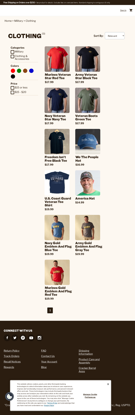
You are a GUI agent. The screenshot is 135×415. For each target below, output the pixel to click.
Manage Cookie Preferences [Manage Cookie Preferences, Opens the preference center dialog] (90, 396)
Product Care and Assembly (89, 360)
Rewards (9, 365)
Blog (44, 365)
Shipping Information (86, 351)
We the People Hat (88, 158)
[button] (9, 396)
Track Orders (11, 354)
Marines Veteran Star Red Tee (59, 76)
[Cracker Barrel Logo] (67, 10)
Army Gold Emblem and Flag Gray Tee (89, 245)
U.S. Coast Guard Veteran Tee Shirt (59, 201)
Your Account (49, 360)
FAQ (43, 349)
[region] (60, 395)
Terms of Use (52, 403)
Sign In (123, 10)
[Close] (108, 384)
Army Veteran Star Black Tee (87, 76)
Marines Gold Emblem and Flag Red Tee (59, 290)
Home (8, 20)
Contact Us (48, 354)
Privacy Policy (49, 405)
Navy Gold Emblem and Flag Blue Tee (59, 245)
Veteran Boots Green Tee (87, 117)
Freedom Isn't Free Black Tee (57, 158)
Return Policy (11, 349)
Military (18, 20)
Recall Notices (12, 360)
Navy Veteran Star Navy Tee (56, 117)
